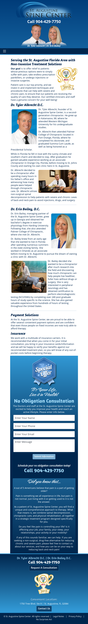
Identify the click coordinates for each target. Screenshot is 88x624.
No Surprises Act (44, 619)
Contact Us (44, 608)
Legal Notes (58, 616)
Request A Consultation (44, 568)
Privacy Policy (75, 616)
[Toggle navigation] (4, 51)
